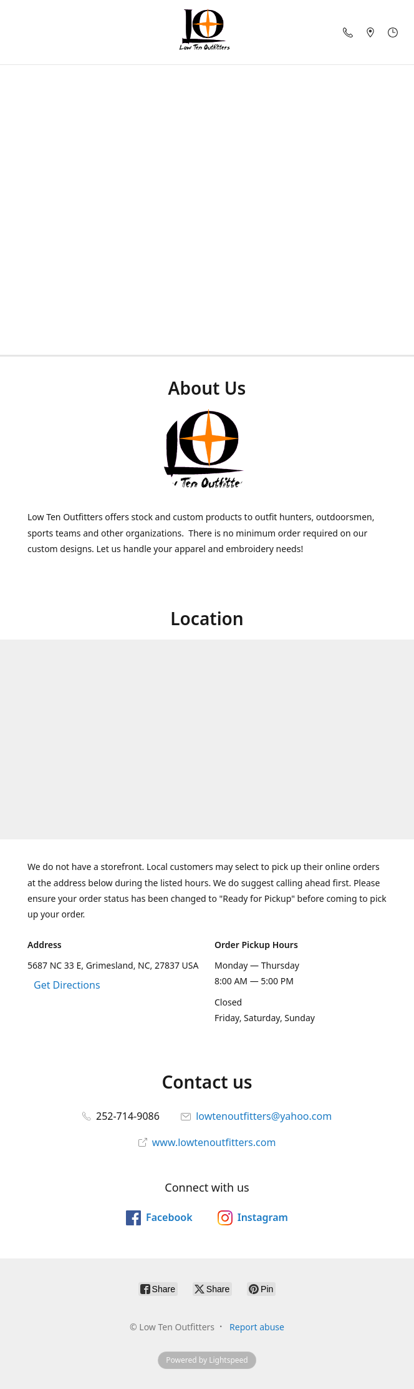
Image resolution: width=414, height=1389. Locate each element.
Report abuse (256, 1327)
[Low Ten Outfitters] (207, 32)
